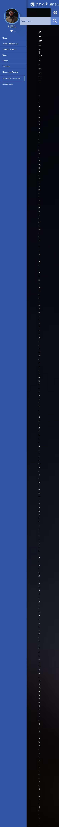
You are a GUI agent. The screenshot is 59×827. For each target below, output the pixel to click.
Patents (5, 61)
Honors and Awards (10, 72)
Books (4, 55)
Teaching (5, 66)
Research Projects (9, 49)
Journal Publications (10, 44)
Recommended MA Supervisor (12, 78)
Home (4, 38)
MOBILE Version (7, 84)
